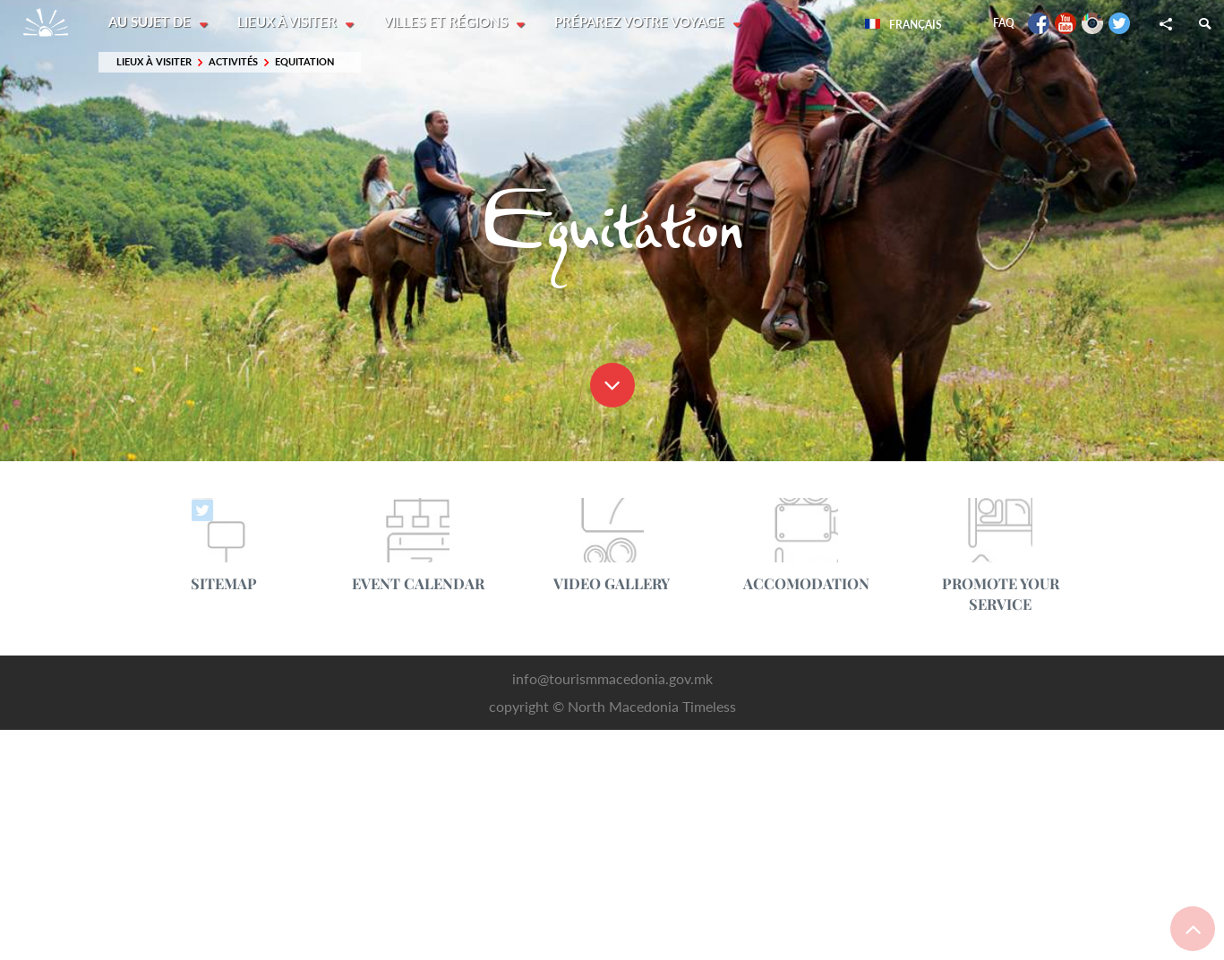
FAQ (1003, 23)
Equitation (304, 62)
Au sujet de (151, 22)
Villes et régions (449, 22)
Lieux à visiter (289, 22)
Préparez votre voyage (644, 22)
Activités (233, 62)
